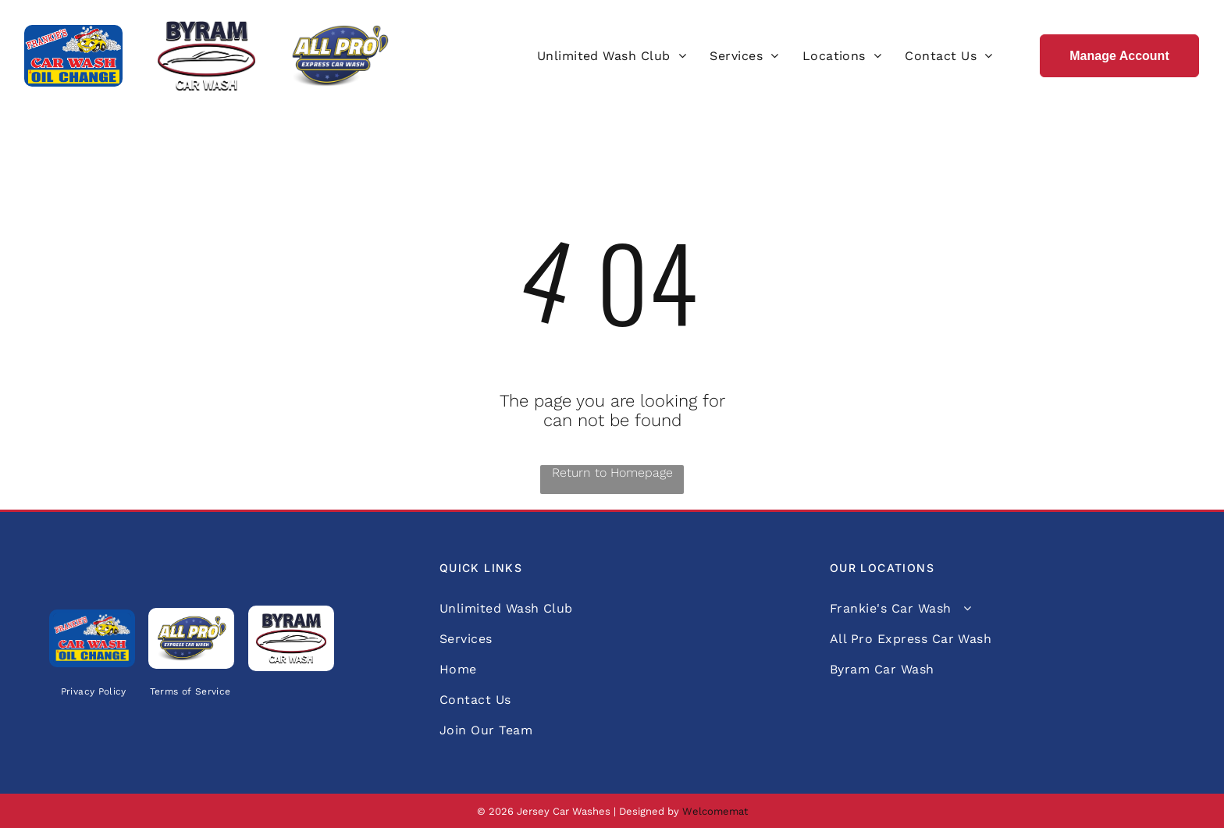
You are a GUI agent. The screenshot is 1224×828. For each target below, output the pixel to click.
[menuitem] (612, 55)
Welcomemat (715, 811)
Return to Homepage (612, 472)
